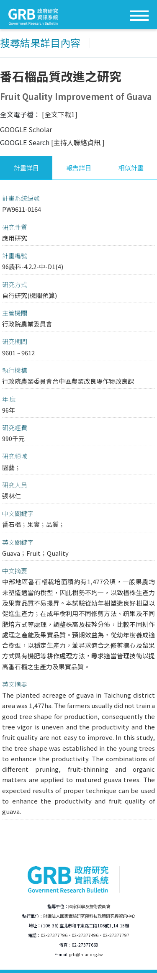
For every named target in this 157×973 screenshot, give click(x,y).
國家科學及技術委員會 (89, 906)
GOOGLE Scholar (26, 129)
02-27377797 (116, 935)
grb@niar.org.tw (86, 954)
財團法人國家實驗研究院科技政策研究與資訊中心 (89, 916)
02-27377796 (54, 935)
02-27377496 (85, 935)
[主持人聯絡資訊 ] (78, 142)
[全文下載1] (59, 114)
